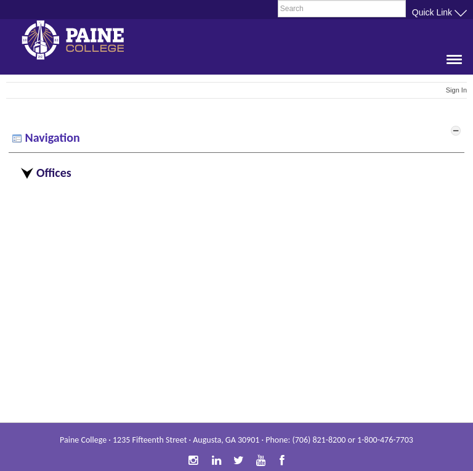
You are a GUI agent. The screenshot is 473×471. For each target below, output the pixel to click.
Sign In (456, 90)
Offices (53, 172)
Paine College (83, 41)
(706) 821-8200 (319, 440)
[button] (450, 64)
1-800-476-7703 (385, 440)
